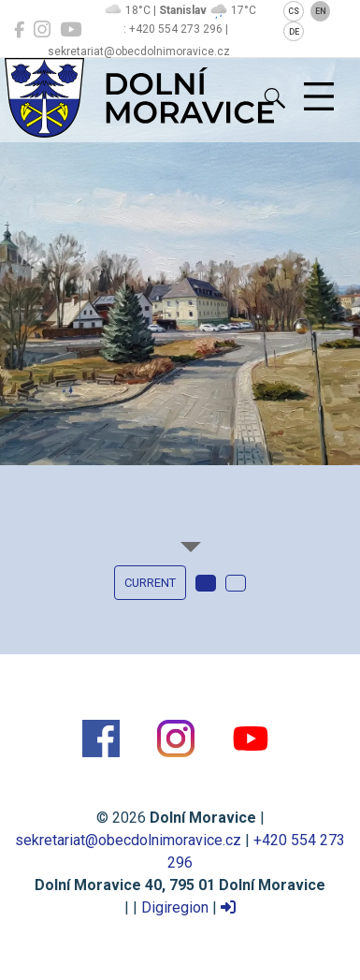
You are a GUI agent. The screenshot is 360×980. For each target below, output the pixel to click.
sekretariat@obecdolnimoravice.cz (128, 840)
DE (294, 32)
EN (320, 11)
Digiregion (175, 907)
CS (293, 11)
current (150, 583)
